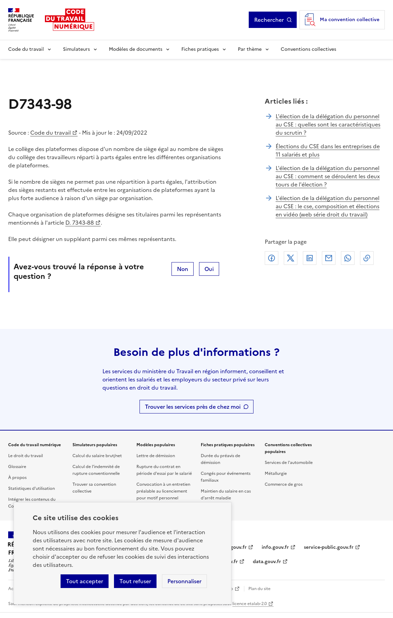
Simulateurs (76, 49)
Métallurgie (276, 473)
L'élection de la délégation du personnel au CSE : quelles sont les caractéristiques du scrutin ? (328, 124)
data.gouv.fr (267, 561)
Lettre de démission (155, 456)
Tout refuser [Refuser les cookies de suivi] (135, 581)
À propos (17, 477)
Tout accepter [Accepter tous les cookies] (84, 581)
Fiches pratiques (200, 49)
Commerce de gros (283, 484)
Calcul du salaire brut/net (97, 456)
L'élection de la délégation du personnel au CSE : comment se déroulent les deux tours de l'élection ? (328, 176)
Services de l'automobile (289, 462)
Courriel (328, 258)
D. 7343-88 (79, 222)
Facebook (271, 258)
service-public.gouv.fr (329, 547)
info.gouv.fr (275, 547)
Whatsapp (348, 258)
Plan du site (259, 589)
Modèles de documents (135, 49)
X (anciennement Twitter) (290, 258)
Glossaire (17, 467)
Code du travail (26, 49)
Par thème (250, 49)
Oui (209, 269)
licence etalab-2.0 (249, 604)
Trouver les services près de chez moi (193, 407)
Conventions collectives (308, 49)
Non (182, 269)
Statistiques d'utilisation (31, 488)
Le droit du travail (25, 456)
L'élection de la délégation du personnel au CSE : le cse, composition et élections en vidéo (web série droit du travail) (327, 206)
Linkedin (309, 258)
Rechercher (273, 20)
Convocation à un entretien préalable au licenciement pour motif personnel (163, 491)
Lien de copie (367, 258)
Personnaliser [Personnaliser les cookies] (184, 581)
